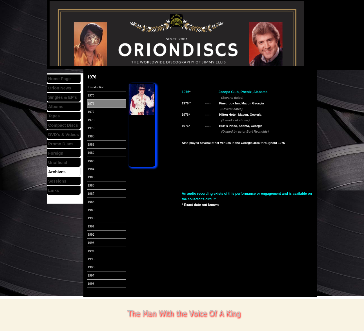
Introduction (96, 87)
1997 (91, 275)
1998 (91, 284)
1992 (91, 234)
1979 (91, 128)
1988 (91, 202)
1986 (91, 185)
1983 (91, 161)
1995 (91, 259)
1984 (91, 169)
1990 (91, 218)
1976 (91, 104)
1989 (91, 210)
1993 (91, 243)
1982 (91, 153)
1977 (91, 112)
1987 (91, 194)
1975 (91, 95)
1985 (91, 177)
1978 (91, 120)
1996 (91, 267)
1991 (91, 226)
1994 (91, 251)
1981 (91, 144)
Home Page (59, 78)
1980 (91, 136)
